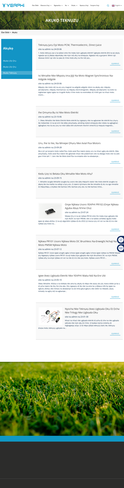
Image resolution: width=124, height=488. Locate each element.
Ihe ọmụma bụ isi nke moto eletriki (58, 112)
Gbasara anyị (46, 5)
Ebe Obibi (35, 5)
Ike (67, 5)
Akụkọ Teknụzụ (10, 73)
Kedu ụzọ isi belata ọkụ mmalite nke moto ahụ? (65, 173)
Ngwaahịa (58, 5)
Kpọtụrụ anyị (84, 5)
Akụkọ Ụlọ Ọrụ (9, 60)
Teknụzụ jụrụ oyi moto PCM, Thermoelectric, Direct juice (69, 45)
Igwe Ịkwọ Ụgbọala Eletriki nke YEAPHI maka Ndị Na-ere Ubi (72, 275)
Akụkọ (74, 5)
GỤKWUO (115, 63)
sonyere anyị (94, 5)
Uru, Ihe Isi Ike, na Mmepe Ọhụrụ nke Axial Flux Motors (69, 143)
